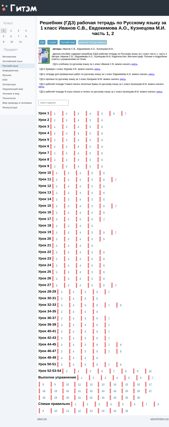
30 (67, 397)
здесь (134, 64)
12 (91, 384)
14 (114, 384)
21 (79, 390)
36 (138, 397)
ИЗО (4, 79)
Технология (9, 98)
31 (79, 397)
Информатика (10, 70)
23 (103, 390)
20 (67, 390)
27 (150, 390)
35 (126, 397)
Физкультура (9, 107)
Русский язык (10, 66)
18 (43, 390)
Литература (9, 84)
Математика (9, 56)
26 (138, 390)
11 (20, 41)
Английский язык (12, 61)
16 (138, 384)
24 (114, 390)
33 (103, 397)
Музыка (6, 75)
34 (114, 397)
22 (91, 390)
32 (91, 397)
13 (103, 384)
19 (55, 390)
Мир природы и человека (17, 103)
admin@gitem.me (160, 419)
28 (43, 397)
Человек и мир (10, 93)
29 (55, 397)
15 (126, 384)
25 (126, 390)
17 (150, 384)
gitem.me (10, 5)
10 (11, 41)
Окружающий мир (12, 89)
